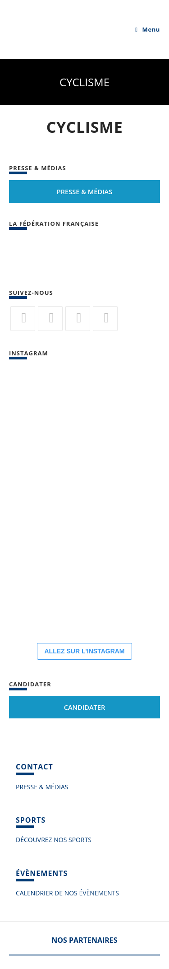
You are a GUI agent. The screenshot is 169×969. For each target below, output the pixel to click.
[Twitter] (22, 318)
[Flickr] (77, 318)
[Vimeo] (105, 318)
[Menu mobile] (147, 29)
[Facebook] (50, 318)
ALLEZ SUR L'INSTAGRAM (84, 651)
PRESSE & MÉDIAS (42, 787)
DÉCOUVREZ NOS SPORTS (53, 839)
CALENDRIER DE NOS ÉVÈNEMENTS (67, 893)
